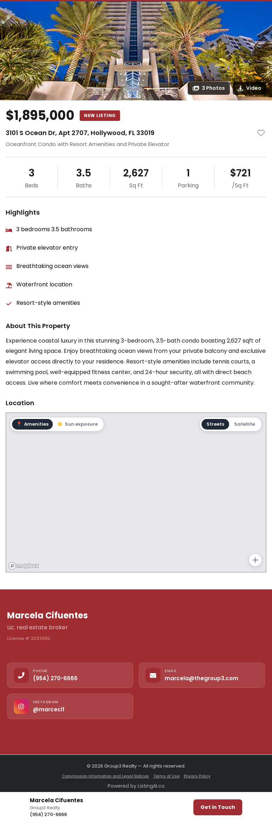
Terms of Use (166, 776)
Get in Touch (217, 807)
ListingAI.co (151, 785)
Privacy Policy (197, 776)
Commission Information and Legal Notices (105, 776)
